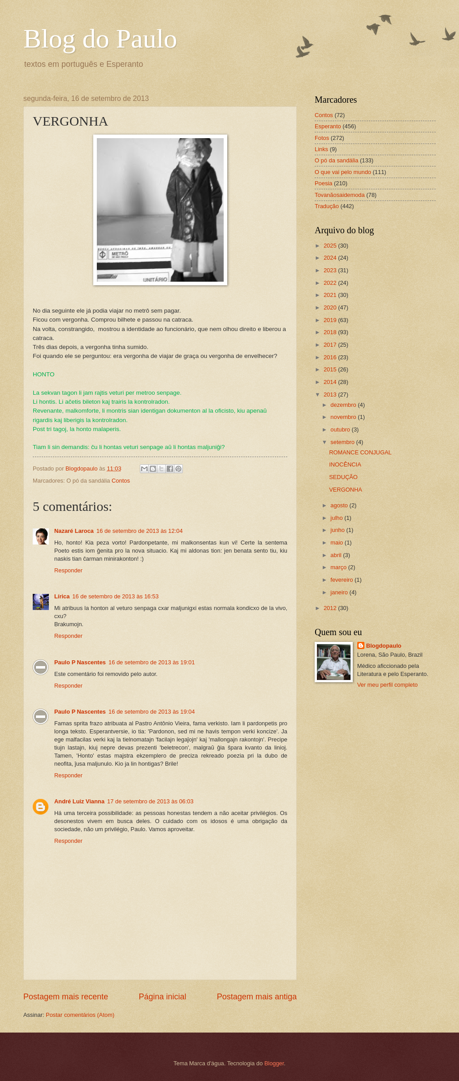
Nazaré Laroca (74, 530)
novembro (344, 417)
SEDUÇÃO (343, 477)
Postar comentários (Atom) (80, 1014)
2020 (331, 307)
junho (338, 530)
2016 (331, 357)
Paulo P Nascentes (80, 662)
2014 (331, 382)
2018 (331, 332)
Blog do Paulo (100, 38)
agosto (339, 505)
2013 (331, 394)
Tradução (327, 206)
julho (337, 517)
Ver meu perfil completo (387, 684)
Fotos (322, 138)
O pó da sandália (336, 160)
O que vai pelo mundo (343, 172)
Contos (121, 480)
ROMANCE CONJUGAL (360, 452)
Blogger (274, 1063)
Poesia (323, 183)
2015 (331, 369)
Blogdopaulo (384, 645)
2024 (331, 257)
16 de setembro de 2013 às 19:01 (151, 662)
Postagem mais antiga (257, 996)
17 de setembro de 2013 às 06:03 (150, 801)
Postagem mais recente (65, 996)
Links (321, 149)
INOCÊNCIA (345, 464)
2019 (331, 320)
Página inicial (162, 996)
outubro (340, 429)
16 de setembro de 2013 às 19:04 (151, 711)
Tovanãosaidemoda (340, 195)
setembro (343, 442)
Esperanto (328, 126)
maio (337, 542)
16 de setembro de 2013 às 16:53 (115, 596)
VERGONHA (345, 489)
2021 (331, 295)
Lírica (61, 596)
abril (336, 555)
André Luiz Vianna (79, 801)
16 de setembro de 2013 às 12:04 (139, 530)
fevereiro (342, 579)
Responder (68, 570)
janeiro (339, 592)
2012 (331, 608)
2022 (331, 282)
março (339, 567)
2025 (331, 245)
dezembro (344, 404)
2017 (331, 344)
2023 (331, 270)
